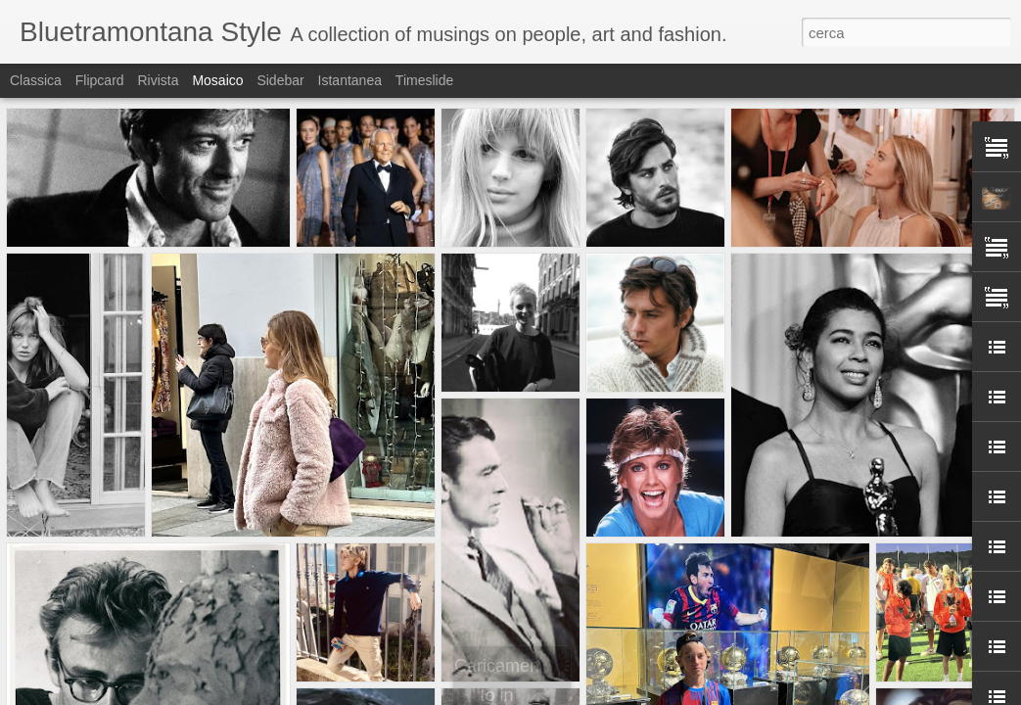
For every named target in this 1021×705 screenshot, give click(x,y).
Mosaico (217, 80)
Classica (36, 80)
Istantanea (350, 80)
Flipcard (99, 80)
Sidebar (279, 80)
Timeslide (424, 80)
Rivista (157, 80)
